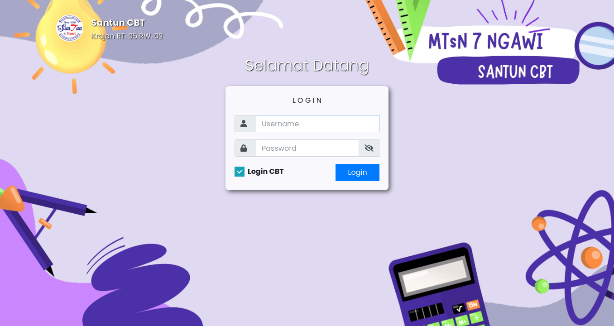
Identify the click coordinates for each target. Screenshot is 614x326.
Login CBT (266, 172)
